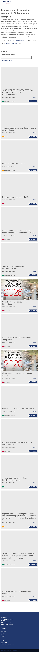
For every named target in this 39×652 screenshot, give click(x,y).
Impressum (4, 642)
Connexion (15, 650)
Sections (3, 631)
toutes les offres (7, 60)
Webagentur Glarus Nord (6, 650)
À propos (3, 628)
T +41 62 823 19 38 (6, 622)
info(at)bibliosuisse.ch (7, 624)
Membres (3, 630)
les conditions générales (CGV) (18, 40)
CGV (2, 640)
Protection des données (7, 644)
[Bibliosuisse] (6, 2)
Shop (2, 636)
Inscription (33, 101)
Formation (3, 633)
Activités (3, 635)
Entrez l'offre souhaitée (16, 57)
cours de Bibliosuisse (11, 43)
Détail (34, 97)
